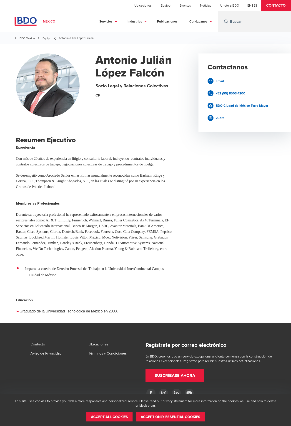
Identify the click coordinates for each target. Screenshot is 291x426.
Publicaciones (167, 21)
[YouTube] (189, 393)
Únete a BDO (229, 5)
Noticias (205, 5)
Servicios (106, 21)
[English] (249, 5)
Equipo (166, 5)
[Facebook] (151, 393)
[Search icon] (226, 21)
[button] (276, 5)
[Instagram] (163, 393)
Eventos (185, 5)
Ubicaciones (143, 5)
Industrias (135, 21)
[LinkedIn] (176, 393)
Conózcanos (198, 21)
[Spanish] (255, 5)
